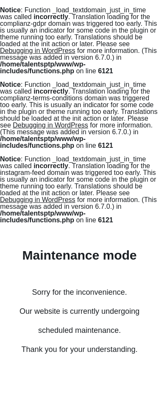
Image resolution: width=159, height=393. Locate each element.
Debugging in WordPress (37, 50)
